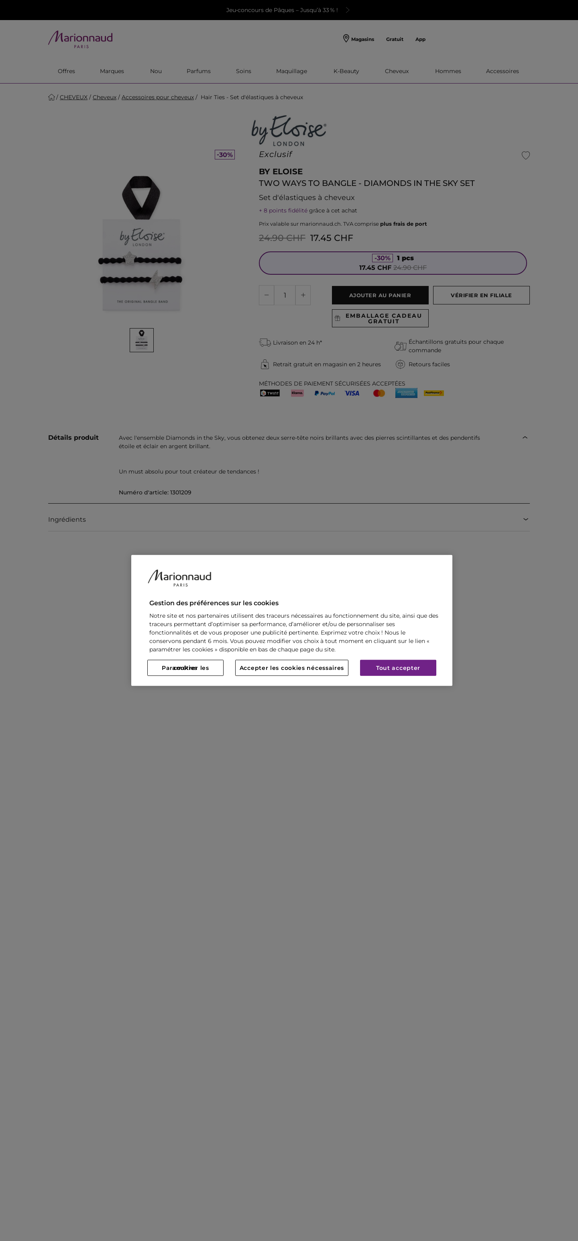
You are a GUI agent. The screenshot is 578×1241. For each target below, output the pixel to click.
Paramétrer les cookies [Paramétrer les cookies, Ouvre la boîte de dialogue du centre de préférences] (185, 668)
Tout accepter (398, 668)
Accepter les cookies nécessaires (292, 668)
